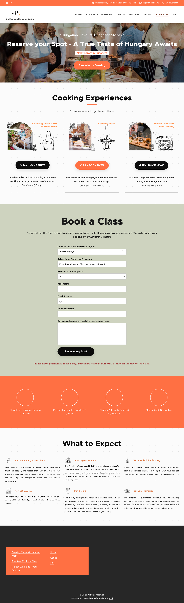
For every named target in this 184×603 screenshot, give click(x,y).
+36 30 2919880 (171, 2)
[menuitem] (78, 14)
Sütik (111, 598)
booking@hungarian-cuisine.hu (146, 2)
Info (52, 563)
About (53, 557)
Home (53, 552)
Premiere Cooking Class (24, 561)
